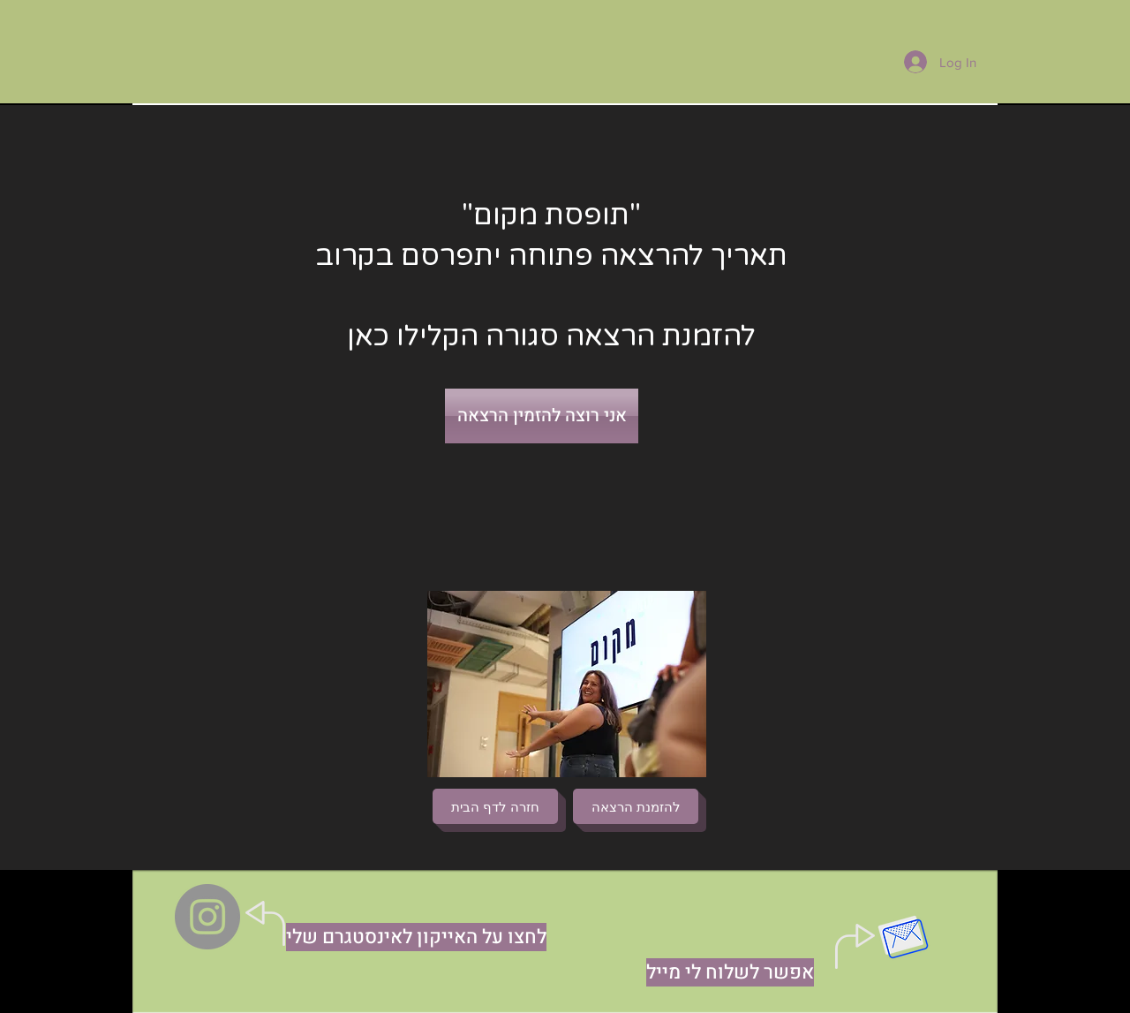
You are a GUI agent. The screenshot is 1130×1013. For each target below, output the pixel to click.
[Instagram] (207, 916)
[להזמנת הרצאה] (635, 806)
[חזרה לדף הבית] (495, 806)
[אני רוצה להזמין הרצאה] (541, 416)
